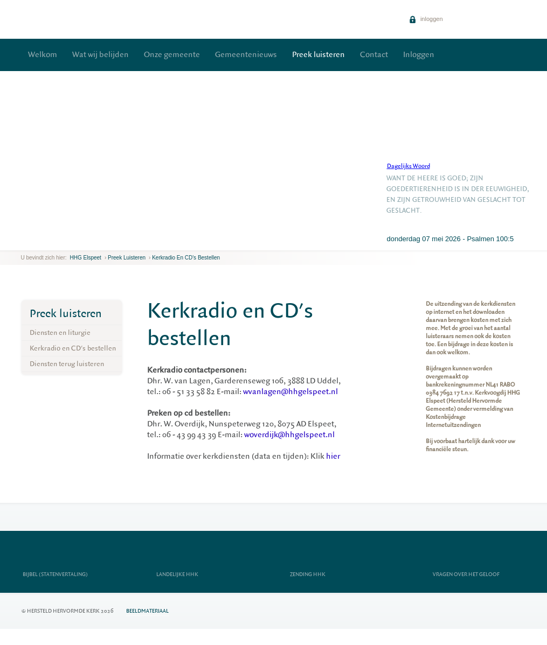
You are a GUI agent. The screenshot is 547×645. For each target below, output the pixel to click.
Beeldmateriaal (147, 610)
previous (23, 242)
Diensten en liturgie (60, 332)
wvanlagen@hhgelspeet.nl (290, 392)
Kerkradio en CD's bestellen (186, 258)
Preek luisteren (318, 55)
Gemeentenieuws (246, 55)
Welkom (42, 55)
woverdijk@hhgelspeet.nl (289, 435)
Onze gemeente (172, 55)
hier (333, 456)
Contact (374, 55)
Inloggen (418, 55)
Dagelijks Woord (408, 166)
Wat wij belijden (100, 55)
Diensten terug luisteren (67, 363)
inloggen (426, 19)
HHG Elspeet (85, 258)
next (36, 242)
